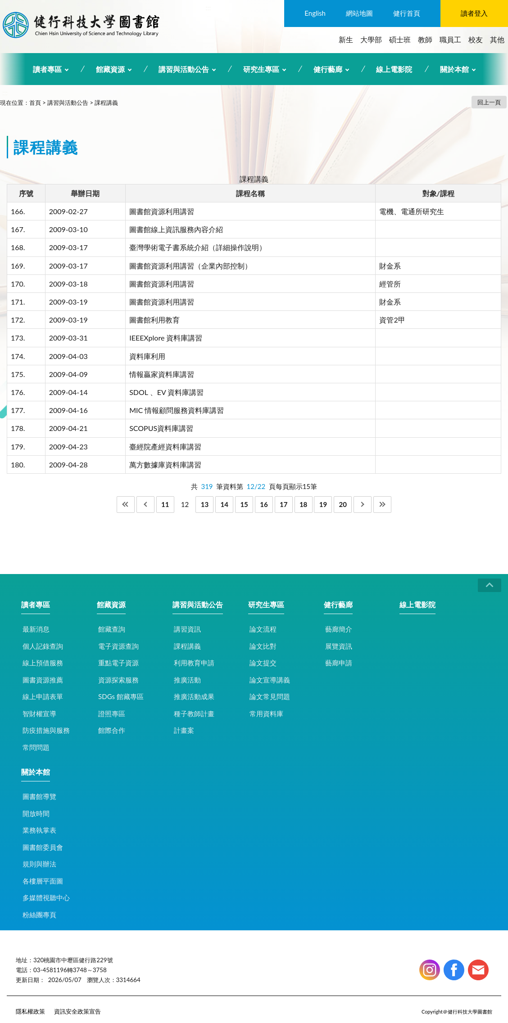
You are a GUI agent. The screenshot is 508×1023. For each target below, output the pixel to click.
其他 (497, 39)
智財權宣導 (39, 713)
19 (323, 504)
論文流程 (263, 629)
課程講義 (106, 102)
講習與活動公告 (184, 69)
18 (303, 504)
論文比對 (263, 646)
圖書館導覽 (39, 796)
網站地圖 (359, 13)
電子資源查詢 (118, 646)
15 (244, 504)
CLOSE (489, 585)
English (315, 13)
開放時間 (36, 813)
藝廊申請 (338, 663)
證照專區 (111, 713)
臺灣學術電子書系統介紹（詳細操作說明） (197, 247)
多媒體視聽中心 (46, 897)
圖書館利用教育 (154, 319)
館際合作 (111, 730)
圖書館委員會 (43, 847)
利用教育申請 (194, 663)
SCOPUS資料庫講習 (161, 428)
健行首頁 (406, 13)
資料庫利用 (147, 356)
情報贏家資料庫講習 (161, 374)
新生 (346, 39)
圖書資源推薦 (43, 680)
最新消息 (36, 629)
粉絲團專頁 (39, 915)
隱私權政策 (30, 1011)
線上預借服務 (43, 663)
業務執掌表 (39, 830)
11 (165, 504)
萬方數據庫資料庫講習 (165, 464)
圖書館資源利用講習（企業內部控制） (190, 265)
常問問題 (36, 747)
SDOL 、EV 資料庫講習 (166, 392)
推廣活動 (187, 680)
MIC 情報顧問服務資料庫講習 (176, 410)
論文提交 (263, 663)
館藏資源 (110, 69)
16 (264, 504)
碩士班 (400, 39)
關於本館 (454, 69)
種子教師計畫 (194, 713)
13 (205, 504)
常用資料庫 (266, 713)
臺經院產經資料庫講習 (165, 446)
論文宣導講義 (269, 680)
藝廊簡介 (338, 629)
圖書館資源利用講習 (161, 211)
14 (224, 504)
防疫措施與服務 (46, 730)
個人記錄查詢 (43, 646)
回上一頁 (489, 102)
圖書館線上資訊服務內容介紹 (176, 229)
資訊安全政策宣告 (77, 1011)
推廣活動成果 (194, 696)
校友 (475, 39)
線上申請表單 (43, 696)
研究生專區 (261, 69)
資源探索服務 (118, 680)
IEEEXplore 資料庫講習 (165, 337)
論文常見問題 (269, 696)
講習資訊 (187, 629)
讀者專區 (47, 69)
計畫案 (184, 730)
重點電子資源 (118, 663)
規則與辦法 (39, 864)
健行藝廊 (327, 69)
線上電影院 (394, 69)
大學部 (371, 39)
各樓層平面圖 (43, 881)
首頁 (35, 102)
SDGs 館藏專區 (121, 696)
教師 (425, 39)
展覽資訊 (338, 646)
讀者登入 (474, 13)
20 (343, 504)
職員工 (450, 39)
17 (283, 504)
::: (208, 7)
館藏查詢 (111, 629)
